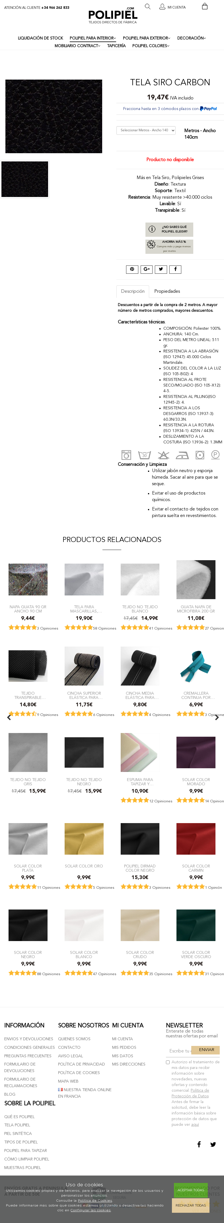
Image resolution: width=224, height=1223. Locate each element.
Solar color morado (196, 782)
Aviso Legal (70, 1056)
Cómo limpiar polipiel (26, 1159)
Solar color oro (84, 866)
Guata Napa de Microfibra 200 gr (196, 609)
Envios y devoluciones (28, 1039)
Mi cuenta (122, 1039)
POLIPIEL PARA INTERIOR (93, 38)
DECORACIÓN (191, 38)
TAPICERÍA (116, 46)
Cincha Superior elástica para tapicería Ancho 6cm (84, 696)
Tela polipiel (17, 1125)
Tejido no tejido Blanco (140, 609)
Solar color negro (28, 955)
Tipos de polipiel (21, 1142)
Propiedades (167, 291)
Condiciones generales (29, 1048)
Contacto (69, 1048)
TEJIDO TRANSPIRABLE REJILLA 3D (28, 696)
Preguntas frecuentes (28, 1056)
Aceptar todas (191, 1190)
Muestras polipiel (22, 1168)
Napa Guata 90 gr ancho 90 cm (28, 609)
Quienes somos (74, 1039)
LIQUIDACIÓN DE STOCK (40, 38)
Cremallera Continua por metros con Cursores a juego (196, 696)
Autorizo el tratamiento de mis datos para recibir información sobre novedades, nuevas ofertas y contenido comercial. (193, 1093)
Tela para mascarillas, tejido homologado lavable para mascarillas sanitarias (84, 609)
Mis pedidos (124, 1048)
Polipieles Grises (188, 178)
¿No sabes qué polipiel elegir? (174, 229)
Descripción (133, 291)
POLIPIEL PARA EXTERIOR (146, 38)
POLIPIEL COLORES (151, 46)
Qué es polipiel (19, 1117)
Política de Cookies (95, 1201)
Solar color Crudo (140, 955)
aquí (195, 1125)
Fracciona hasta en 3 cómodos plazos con (170, 109)
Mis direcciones (128, 1064)
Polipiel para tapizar (25, 1151)
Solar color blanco (84, 955)
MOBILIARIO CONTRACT (77, 46)
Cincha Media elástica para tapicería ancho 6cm (140, 696)
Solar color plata (28, 868)
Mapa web (68, 1081)
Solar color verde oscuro (196, 955)
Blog (9, 1095)
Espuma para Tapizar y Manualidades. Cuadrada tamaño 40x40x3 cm (139, 782)
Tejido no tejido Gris (28, 782)
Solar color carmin (196, 868)
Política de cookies (79, 1073)
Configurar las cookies (91, 1210)
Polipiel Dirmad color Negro (140, 868)
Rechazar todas (191, 1205)
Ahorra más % (169, 247)
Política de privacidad (81, 1064)
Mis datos (122, 1056)
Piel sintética (18, 1134)
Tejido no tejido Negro (84, 782)
